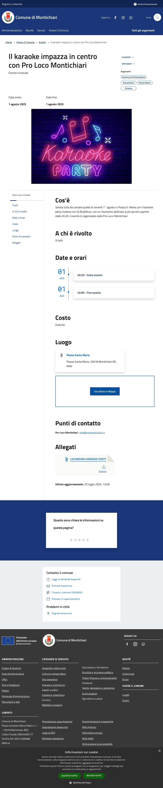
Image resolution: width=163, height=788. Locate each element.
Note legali (87, 738)
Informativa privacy (92, 733)
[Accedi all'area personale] (145, 4)
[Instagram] (122, 17)
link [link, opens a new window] (99, 769)
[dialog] (81, 768)
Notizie (126, 668)
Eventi (42, 42)
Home (9, 42)
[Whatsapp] (130, 17)
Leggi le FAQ (48, 733)
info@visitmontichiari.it (92, 432)
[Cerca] (157, 17)
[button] (81, 782)
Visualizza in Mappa (105, 391)
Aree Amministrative (13, 674)
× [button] (159, 751)
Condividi (128, 57)
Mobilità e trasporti (52, 705)
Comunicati (128, 674)
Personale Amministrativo (15, 696)
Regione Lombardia (12, 4)
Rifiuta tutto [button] (94, 775)
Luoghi (125, 695)
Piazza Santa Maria (78, 355)
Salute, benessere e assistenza (98, 688)
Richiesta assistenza (53, 738)
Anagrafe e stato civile (54, 668)
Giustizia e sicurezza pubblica (97, 672)
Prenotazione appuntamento (57, 721)
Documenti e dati (11, 702)
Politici (5, 691)
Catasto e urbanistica (53, 695)
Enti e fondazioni (11, 685)
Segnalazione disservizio (55, 727)
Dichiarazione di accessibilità (97, 744)
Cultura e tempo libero (54, 674)
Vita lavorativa (50, 679)
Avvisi (125, 679)
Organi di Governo (11, 668)
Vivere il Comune (25, 42)
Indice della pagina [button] (21, 195)
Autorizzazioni (89, 693)
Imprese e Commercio (53, 685)
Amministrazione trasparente (97, 721)
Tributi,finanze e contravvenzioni (99, 678)
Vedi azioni (129, 64)
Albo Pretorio (89, 727)
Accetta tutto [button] (69, 775)
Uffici (4, 679)
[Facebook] (114, 17)
